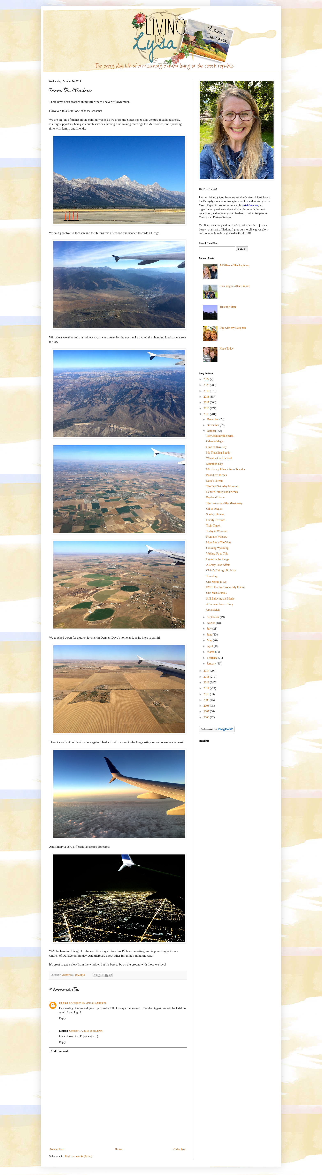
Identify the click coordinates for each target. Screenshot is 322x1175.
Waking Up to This (217, 553)
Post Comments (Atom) (78, 1156)
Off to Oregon (214, 508)
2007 (207, 711)
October (212, 430)
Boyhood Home (215, 497)
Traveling (211, 576)
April (210, 646)
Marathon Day (214, 463)
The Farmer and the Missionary (224, 503)
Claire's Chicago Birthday (221, 570)
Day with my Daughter (233, 327)
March (211, 651)
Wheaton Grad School (219, 458)
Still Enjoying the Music (220, 598)
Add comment (59, 1051)
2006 (207, 717)
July (209, 628)
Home (118, 1149)
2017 (207, 402)
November (213, 425)
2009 (207, 700)
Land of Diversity (216, 447)
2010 (207, 694)
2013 (207, 676)
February (212, 657)
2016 (207, 408)
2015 (207, 414)
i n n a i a (64, 1002)
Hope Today (226, 348)
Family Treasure (215, 520)
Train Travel (213, 525)
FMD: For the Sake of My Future (225, 587)
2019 (207, 390)
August (211, 622)
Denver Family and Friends (222, 491)
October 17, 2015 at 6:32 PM (85, 1030)
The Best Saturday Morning (222, 486)
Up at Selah (213, 609)
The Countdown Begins (219, 435)
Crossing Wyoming (217, 548)
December (213, 419)
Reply (62, 1018)
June (210, 634)
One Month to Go (216, 581)
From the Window (216, 536)
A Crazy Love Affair (218, 564)
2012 (207, 682)
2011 (207, 688)
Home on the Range (217, 559)
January (211, 663)
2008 (207, 705)
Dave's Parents (214, 480)
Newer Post (56, 1149)
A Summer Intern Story (219, 604)
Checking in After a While (235, 286)
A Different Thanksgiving (234, 265)
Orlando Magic (215, 441)
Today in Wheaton (216, 531)
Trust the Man (228, 306)
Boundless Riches (216, 475)
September (213, 617)
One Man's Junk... (216, 592)
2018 (207, 396)
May (210, 640)
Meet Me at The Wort (218, 542)
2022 (207, 379)
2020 (207, 385)
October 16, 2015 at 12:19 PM (88, 1002)
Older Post (180, 1149)
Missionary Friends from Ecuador (225, 469)
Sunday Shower (215, 514)
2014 (207, 670)
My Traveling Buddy (218, 452)
